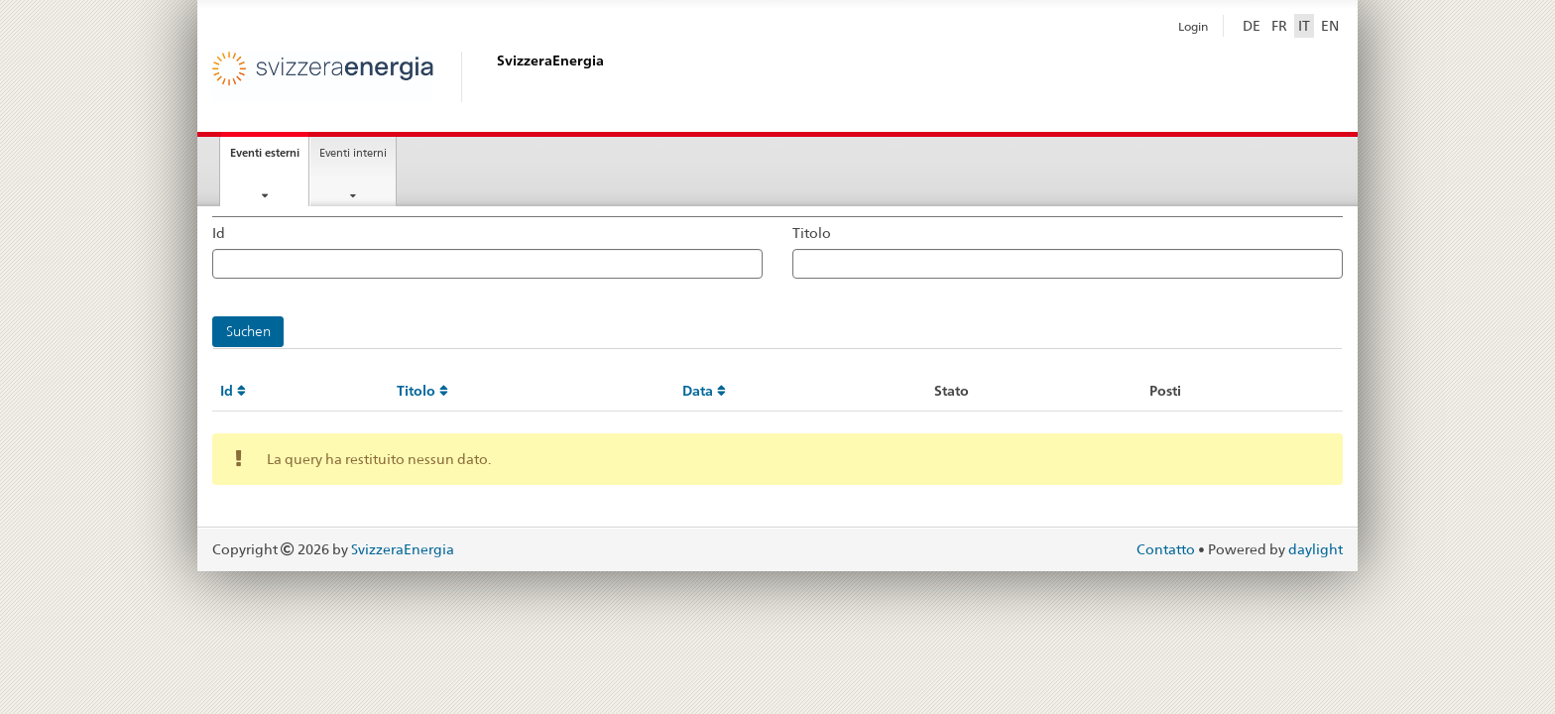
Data (704, 391)
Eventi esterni (269, 158)
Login (1193, 27)
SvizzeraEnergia (402, 549)
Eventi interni (353, 153)
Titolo (811, 233)
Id (218, 233)
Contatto (1167, 549)
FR (1279, 26)
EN (1330, 26)
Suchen (248, 331)
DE (1251, 26)
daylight (1315, 549)
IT (1304, 26)
